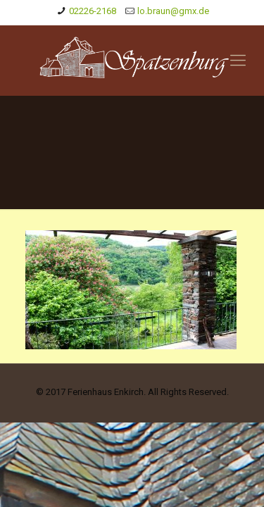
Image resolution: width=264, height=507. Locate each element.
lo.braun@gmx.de (173, 11)
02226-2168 (92, 11)
